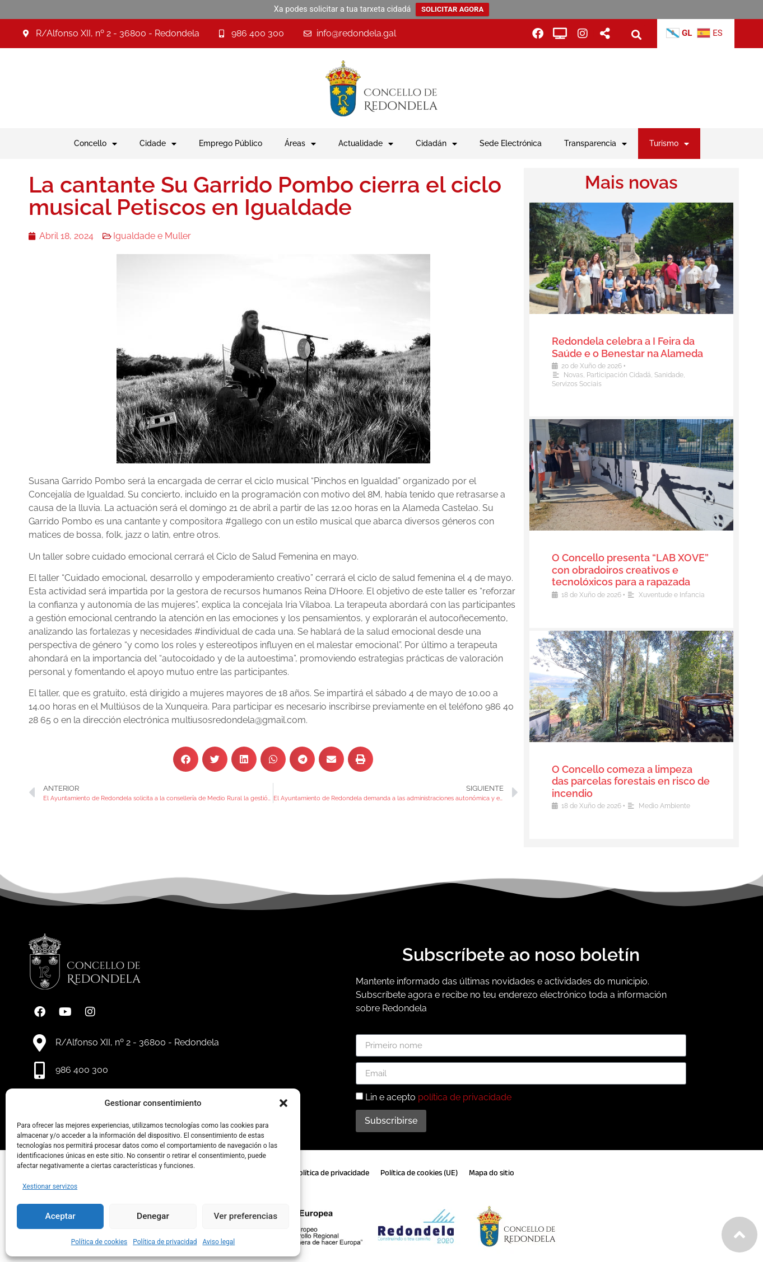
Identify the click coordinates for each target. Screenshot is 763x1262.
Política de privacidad (165, 1242)
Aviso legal (218, 1242)
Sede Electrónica (511, 143)
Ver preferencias (245, 1217)
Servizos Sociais (583, 384)
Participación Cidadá (625, 375)
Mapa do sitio (491, 1172)
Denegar (153, 1217)
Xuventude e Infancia (678, 595)
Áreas (300, 143)
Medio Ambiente (671, 806)
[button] (283, 1103)
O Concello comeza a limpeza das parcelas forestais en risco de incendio (638, 781)
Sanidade (675, 375)
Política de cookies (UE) (419, 1172)
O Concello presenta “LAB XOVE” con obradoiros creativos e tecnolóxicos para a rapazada (637, 570)
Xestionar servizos (49, 1186)
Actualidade (365, 143)
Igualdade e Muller (136, 236)
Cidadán (436, 143)
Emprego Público (230, 143)
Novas (580, 375)
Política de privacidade (331, 1172)
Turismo (669, 143)
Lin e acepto (438, 1097)
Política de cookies (99, 1242)
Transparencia (595, 143)
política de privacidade (464, 1097)
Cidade (157, 143)
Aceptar (60, 1217)
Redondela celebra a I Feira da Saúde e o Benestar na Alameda (634, 347)
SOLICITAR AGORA (452, 9)
